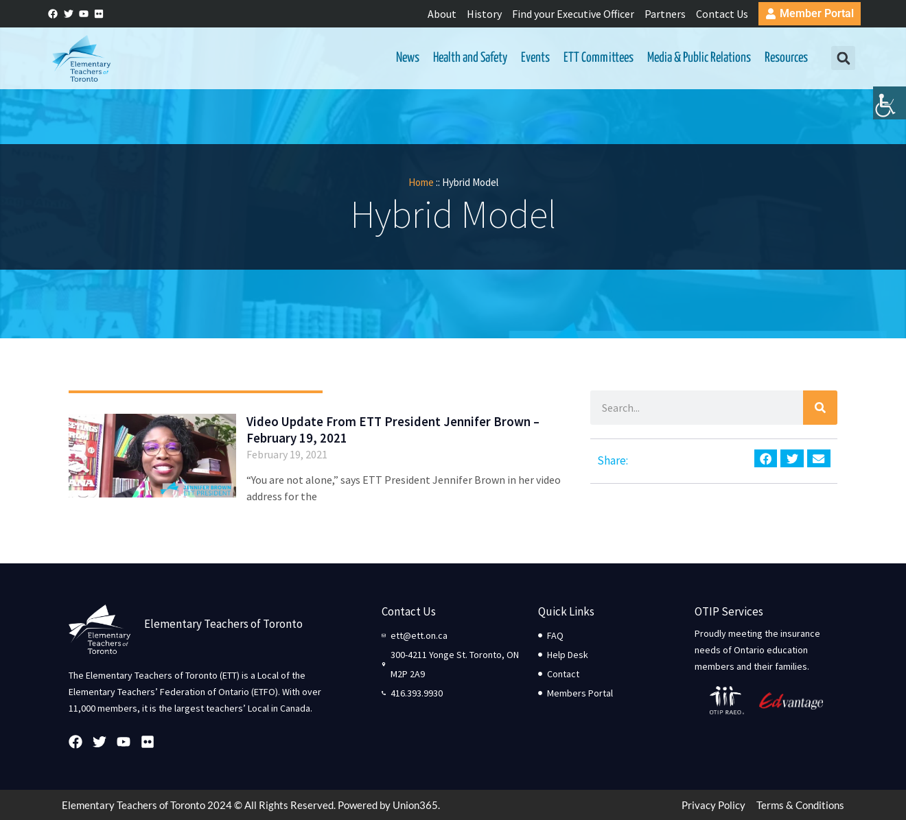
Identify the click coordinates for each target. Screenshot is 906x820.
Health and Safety (470, 58)
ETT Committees (599, 58)
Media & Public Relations (699, 58)
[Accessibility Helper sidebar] (889, 105)
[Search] (820, 407)
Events (535, 58)
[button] (843, 59)
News (407, 58)
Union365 (415, 805)
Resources (786, 58)
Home (421, 182)
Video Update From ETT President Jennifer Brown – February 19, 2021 (392, 429)
